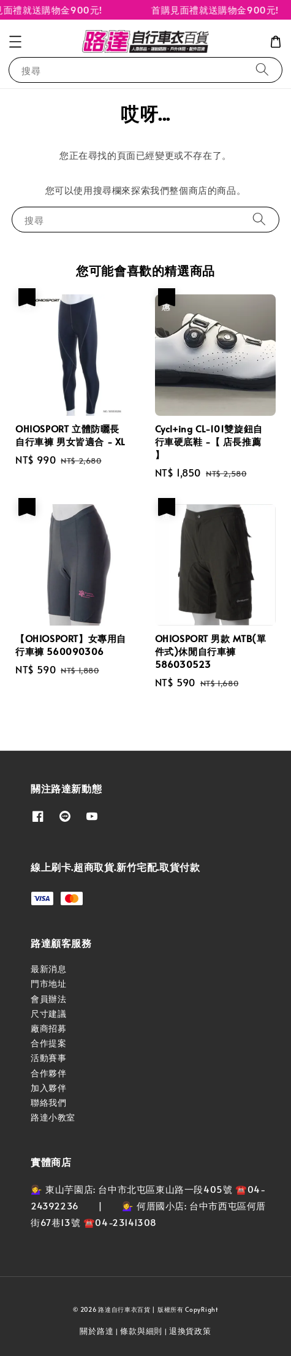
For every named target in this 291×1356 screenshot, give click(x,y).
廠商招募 (48, 1028)
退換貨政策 (190, 1330)
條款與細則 (141, 1330)
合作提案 (48, 1043)
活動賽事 (48, 1057)
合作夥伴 (48, 1073)
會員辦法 (48, 999)
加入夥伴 (48, 1088)
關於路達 (96, 1330)
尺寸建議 (48, 1013)
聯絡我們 (48, 1102)
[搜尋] (262, 70)
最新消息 (48, 969)
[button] (15, 41)
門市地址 (48, 983)
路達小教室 (53, 1117)
